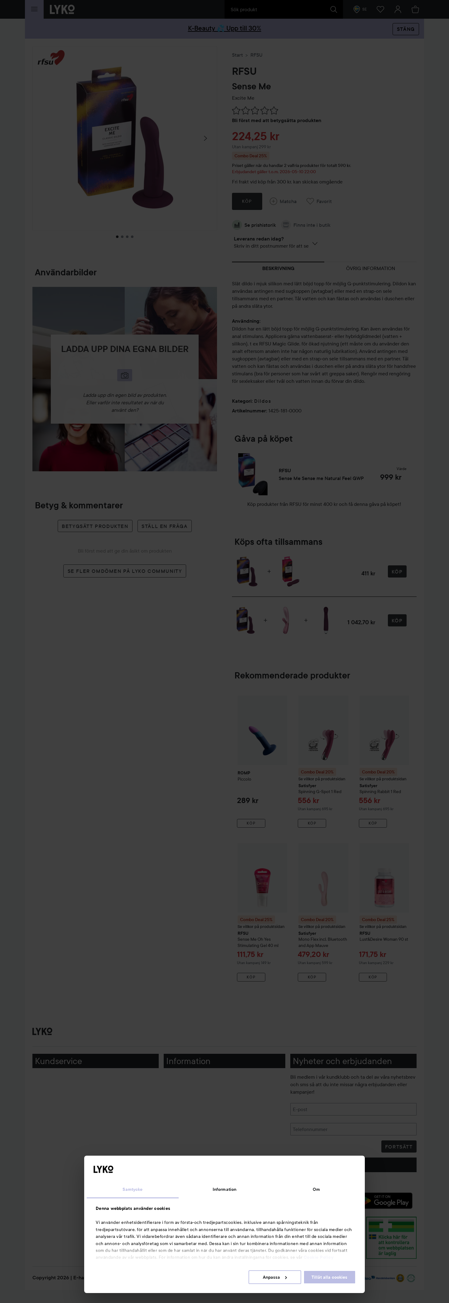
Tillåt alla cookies (329, 1277)
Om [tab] (316, 1189)
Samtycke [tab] (132, 1189)
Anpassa (275, 1277)
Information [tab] (224, 1189)
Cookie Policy (319, 1257)
